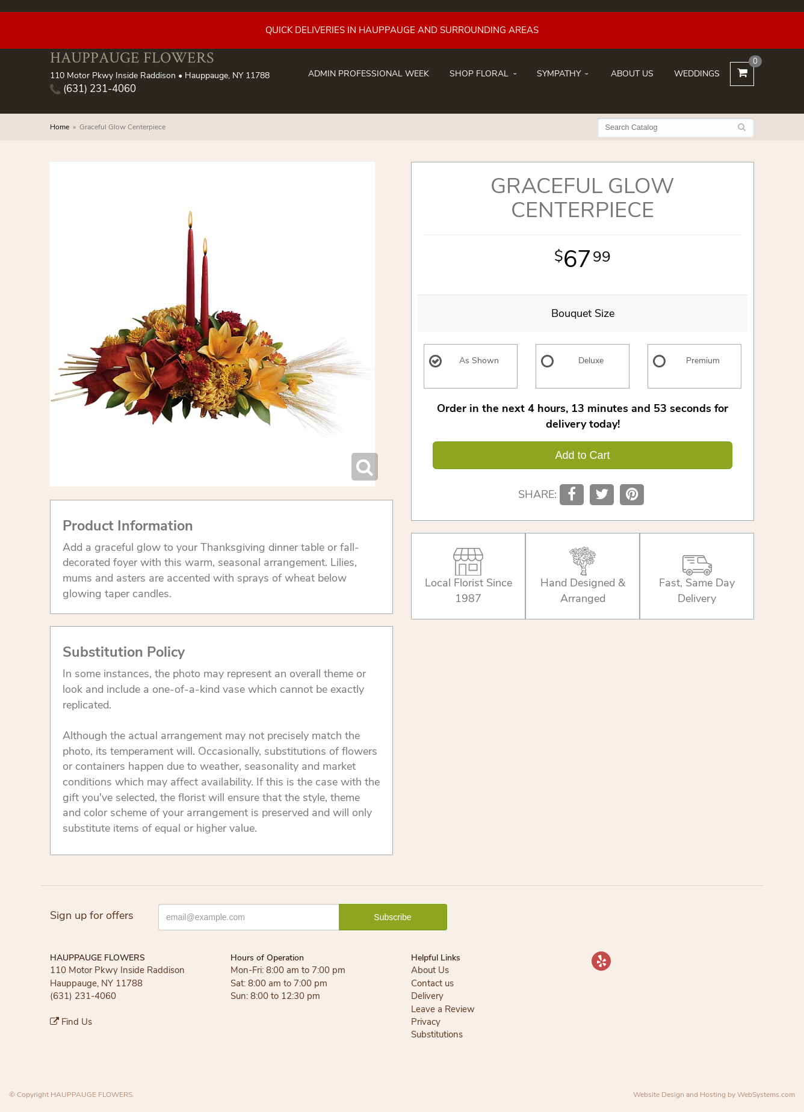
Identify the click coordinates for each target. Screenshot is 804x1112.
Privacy (426, 1022)
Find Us (71, 1022)
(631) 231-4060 (93, 89)
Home (59, 127)
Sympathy (559, 73)
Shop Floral (479, 73)
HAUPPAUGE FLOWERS (132, 57)
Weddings (697, 73)
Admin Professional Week (368, 73)
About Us (632, 73)
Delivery (427, 996)
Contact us (432, 983)
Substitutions (437, 1034)
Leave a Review (443, 1009)
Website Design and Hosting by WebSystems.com (714, 1094)
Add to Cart (582, 455)
